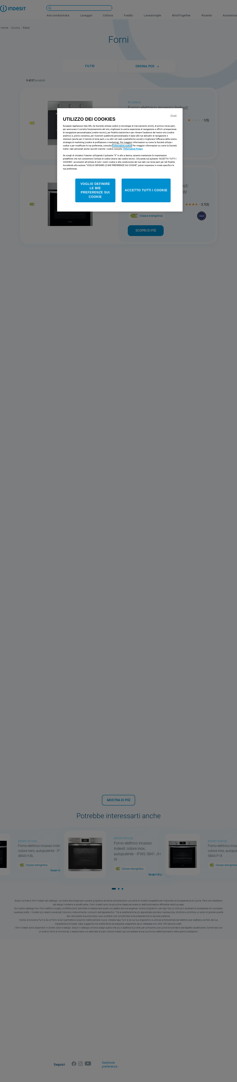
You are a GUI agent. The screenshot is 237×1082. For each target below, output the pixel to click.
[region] (120, 160)
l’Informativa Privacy (133, 149)
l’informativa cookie (122, 145)
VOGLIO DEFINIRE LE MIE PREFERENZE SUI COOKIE (95, 190)
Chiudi (173, 115)
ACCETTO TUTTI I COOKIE (146, 190)
